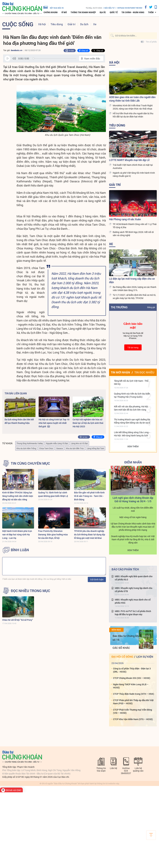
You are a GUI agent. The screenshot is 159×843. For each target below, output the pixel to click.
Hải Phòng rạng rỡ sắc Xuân (125, 219)
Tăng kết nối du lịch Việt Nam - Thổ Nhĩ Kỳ (131, 382)
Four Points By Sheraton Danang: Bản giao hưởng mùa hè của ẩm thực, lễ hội (53, 534)
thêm (151, 12)
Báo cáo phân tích (125, 569)
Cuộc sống (17, 24)
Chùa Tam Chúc (46, 448)
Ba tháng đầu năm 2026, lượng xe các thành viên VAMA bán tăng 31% (134, 288)
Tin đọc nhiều (144, 372)
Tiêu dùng (57, 24)
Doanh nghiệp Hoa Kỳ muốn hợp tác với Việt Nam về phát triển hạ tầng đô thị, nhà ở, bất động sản (133, 539)
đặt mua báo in (54, 7)
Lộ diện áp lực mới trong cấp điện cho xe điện (132, 280)
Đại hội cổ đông (122, 656)
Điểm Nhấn (133, 462)
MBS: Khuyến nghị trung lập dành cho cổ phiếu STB (133, 590)
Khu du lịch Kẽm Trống (26, 448)
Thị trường (119, 307)
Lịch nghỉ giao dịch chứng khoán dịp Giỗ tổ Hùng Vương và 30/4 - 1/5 (133, 499)
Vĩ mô (64, 12)
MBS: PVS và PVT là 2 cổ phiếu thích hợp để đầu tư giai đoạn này (133, 613)
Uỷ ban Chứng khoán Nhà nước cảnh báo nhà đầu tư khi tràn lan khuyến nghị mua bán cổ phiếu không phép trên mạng (133, 526)
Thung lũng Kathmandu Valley (30, 443)
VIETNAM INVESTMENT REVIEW (129, 8)
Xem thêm (132, 446)
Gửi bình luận (97, 579)
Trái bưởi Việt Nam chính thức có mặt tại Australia (133, 166)
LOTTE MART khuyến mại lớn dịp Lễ (129, 160)
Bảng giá (151, 307)
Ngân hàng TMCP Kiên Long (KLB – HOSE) (131, 686)
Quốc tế (114, 12)
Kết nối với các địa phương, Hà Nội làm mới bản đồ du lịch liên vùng (131, 408)
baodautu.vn (16, 50)
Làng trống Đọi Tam (95, 448)
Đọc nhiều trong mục (30, 591)
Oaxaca (59, 448)
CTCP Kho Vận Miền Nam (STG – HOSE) (133, 719)
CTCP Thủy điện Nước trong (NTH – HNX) (133, 693)
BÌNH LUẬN (20, 550)
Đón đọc (116, 629)
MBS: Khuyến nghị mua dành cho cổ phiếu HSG (133, 601)
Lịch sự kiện (144, 656)
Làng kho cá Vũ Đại (79, 443)
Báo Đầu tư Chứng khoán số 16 (128, 637)
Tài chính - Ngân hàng (132, 12)
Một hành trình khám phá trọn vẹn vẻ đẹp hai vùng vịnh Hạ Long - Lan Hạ (17, 534)
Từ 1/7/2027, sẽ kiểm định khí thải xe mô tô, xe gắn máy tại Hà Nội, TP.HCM (134, 296)
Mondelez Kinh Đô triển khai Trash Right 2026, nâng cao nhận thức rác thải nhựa (133, 107)
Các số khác (121, 648)
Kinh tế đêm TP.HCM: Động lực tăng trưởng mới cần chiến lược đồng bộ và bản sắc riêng (17, 496)
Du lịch (84, 24)
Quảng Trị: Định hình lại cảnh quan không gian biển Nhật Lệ (53, 494)
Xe (94, 24)
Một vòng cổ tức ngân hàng (132, 517)
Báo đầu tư (109, 8)
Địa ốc (103, 12)
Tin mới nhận (120, 372)
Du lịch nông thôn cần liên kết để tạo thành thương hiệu (19, 421)
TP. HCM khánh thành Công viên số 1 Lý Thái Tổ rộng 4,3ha (135, 226)
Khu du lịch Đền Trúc (75, 448)
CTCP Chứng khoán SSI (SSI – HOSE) (131, 678)
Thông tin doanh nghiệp (83, 12)
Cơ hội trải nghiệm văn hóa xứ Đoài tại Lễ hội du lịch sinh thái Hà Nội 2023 (88, 423)
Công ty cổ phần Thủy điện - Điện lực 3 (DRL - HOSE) (132, 670)
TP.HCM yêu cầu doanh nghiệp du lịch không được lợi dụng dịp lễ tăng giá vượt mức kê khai (89, 534)
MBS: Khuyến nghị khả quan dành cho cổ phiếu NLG (133, 578)
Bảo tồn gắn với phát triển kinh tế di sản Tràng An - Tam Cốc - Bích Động (89, 496)
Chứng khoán (51, 12)
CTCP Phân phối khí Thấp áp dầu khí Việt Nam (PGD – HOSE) (133, 702)
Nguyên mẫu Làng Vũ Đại (57, 443)
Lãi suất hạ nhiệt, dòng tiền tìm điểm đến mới (133, 509)
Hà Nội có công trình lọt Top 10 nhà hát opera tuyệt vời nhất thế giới (54, 423)
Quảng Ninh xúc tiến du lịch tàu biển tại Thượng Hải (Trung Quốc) (132, 395)
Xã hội (42, 24)
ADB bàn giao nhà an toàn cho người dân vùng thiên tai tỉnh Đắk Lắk (132, 98)
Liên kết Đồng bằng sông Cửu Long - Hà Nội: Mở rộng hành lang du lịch (132, 434)
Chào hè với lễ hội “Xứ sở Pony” (17, 619)
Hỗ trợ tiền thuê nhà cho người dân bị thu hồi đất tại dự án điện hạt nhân (133, 115)
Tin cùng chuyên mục (30, 463)
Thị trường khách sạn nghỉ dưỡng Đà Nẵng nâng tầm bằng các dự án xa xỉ (132, 421)
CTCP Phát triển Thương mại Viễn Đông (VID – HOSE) (132, 711)
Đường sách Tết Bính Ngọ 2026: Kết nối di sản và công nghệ (133, 234)
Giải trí (71, 24)
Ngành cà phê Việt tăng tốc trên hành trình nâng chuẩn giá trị (134, 174)
